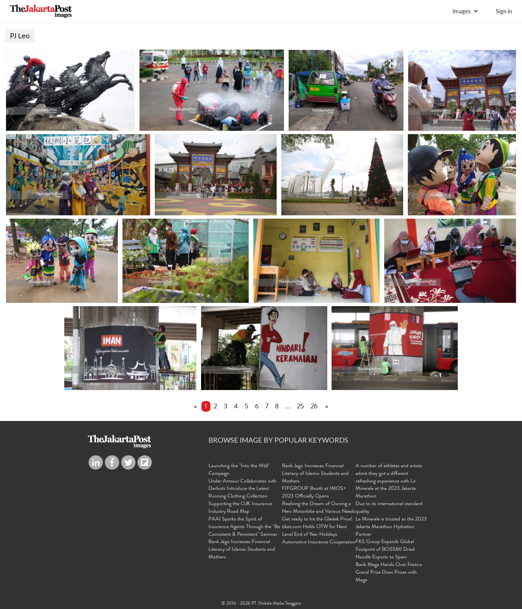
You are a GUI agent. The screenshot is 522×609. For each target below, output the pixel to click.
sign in (504, 11)
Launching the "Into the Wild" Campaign (239, 470)
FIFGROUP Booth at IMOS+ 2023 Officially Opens (314, 492)
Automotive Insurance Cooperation (319, 542)
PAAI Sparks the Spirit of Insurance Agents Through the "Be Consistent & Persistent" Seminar (244, 527)
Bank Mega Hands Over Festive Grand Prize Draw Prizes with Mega (389, 572)
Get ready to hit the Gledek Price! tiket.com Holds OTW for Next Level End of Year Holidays (317, 527)
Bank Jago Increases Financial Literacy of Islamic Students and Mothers (241, 549)
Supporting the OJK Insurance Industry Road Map (240, 508)
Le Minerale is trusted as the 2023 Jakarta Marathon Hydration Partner (391, 527)
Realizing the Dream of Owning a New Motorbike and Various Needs (318, 508)
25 (300, 407)
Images (461, 11)
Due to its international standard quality (389, 508)
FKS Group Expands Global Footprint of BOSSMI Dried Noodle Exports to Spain (385, 549)
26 (314, 407)
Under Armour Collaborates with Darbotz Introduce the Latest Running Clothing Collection (242, 489)
